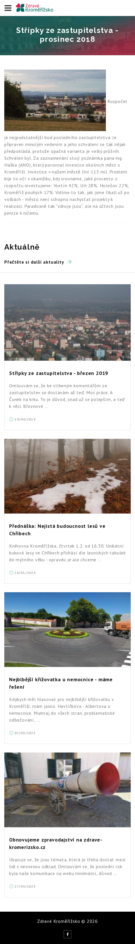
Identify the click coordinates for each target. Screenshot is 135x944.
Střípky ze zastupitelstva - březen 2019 (58, 373)
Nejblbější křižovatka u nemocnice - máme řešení (61, 683)
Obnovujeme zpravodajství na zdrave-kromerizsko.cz (55, 843)
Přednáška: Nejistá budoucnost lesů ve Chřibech (57, 530)
